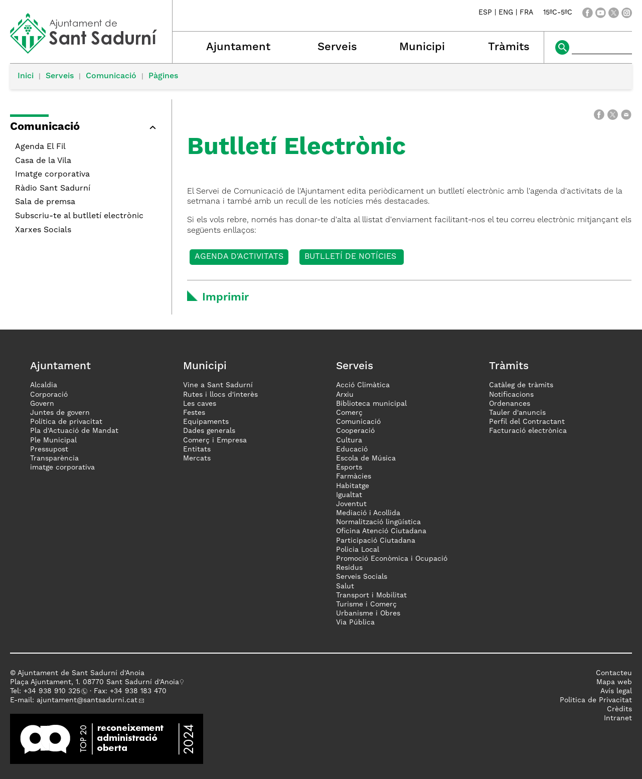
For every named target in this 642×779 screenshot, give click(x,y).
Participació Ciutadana (375, 540)
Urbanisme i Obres (368, 613)
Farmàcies (353, 476)
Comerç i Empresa (215, 440)
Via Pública (355, 622)
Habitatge (352, 486)
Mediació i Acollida (368, 513)
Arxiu (345, 394)
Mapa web (614, 682)
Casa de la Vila (43, 161)
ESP (485, 13)
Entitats (197, 449)
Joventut (351, 504)
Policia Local (357, 549)
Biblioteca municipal (371, 403)
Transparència (54, 458)
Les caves (199, 403)
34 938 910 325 (54, 691)
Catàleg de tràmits (521, 385)
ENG (506, 13)
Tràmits (509, 47)
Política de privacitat (66, 421)
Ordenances (509, 403)
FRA (526, 13)
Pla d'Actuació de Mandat (74, 430)
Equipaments (206, 421)
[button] (86, 128)
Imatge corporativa (52, 175)
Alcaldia (43, 385)
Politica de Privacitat (596, 700)
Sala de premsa (45, 202)
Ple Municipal (53, 440)
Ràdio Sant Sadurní (52, 189)
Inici (26, 76)
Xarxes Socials (43, 230)
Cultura (349, 440)
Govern (42, 403)
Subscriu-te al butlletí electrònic (79, 216)
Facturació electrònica (528, 430)
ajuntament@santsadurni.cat (87, 700)
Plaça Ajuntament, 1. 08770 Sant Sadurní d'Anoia (94, 682)
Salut (345, 586)
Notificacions (511, 394)
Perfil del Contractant (527, 421)
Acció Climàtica (363, 385)
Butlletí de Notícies (351, 257)
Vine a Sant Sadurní (218, 385)
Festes (194, 412)
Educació (352, 449)
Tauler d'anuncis (517, 412)
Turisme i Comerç (366, 604)
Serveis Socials (361, 576)
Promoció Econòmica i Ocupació (391, 558)
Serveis (337, 47)
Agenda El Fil (40, 147)
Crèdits (619, 709)
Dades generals (209, 430)
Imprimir (225, 297)
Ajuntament (238, 47)
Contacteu (614, 673)
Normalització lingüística (378, 522)
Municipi (422, 47)
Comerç (349, 412)
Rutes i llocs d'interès (220, 394)
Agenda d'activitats (239, 257)
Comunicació (111, 76)
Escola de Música (366, 458)
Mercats (197, 458)
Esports (349, 467)
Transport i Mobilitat (371, 595)
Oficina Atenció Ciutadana (381, 531)
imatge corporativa (62, 467)
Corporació (49, 394)
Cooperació (355, 430)
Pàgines (163, 76)
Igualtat (349, 495)
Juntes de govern (60, 412)
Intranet (618, 718)
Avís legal (616, 691)
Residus (349, 567)
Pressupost (49, 449)
